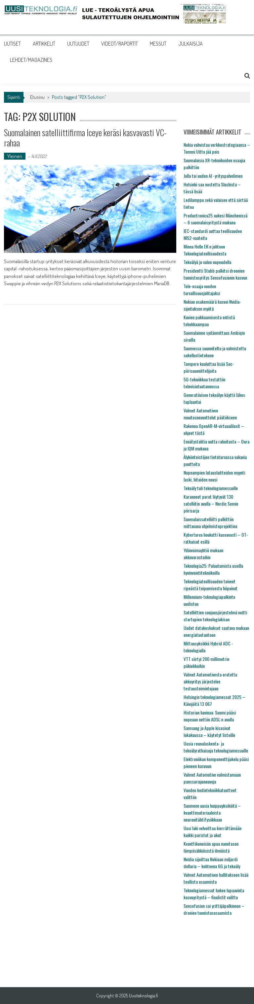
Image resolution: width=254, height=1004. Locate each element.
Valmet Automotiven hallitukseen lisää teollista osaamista (216, 878)
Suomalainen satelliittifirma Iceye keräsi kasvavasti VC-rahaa (85, 137)
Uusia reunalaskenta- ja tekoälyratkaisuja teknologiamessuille (216, 747)
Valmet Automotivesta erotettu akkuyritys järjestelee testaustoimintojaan (210, 681)
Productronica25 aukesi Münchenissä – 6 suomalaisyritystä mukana (215, 219)
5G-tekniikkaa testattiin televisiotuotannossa (204, 383)
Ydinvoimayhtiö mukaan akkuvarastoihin (203, 553)
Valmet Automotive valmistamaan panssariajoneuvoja (212, 778)
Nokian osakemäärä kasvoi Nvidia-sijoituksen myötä (212, 305)
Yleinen (14, 156)
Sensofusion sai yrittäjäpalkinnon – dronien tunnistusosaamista (214, 909)
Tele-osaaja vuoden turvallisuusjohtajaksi (202, 289)
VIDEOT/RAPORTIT (119, 43)
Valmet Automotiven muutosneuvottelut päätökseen (210, 414)
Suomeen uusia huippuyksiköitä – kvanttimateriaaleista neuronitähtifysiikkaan (212, 812)
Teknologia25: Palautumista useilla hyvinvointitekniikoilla (213, 569)
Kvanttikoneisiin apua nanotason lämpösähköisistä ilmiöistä (211, 847)
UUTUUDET (78, 43)
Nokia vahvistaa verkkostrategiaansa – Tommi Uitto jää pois (217, 148)
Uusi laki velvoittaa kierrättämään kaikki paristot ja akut (212, 831)
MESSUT (158, 43)
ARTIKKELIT (44, 43)
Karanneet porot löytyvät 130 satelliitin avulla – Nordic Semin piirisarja (211, 503)
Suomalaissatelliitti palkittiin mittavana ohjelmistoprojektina (210, 522)
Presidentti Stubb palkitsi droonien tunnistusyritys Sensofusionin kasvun (215, 274)
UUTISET (12, 43)
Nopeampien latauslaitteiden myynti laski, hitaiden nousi (214, 476)
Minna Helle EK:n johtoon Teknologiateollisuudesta (205, 250)
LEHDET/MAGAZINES (31, 60)
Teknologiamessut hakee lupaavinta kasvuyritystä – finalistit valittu (214, 894)
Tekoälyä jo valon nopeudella (207, 261)
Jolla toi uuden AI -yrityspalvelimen (213, 175)
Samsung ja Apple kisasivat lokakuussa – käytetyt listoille (209, 731)
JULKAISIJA (190, 43)
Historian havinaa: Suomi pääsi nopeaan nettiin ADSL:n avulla (210, 716)
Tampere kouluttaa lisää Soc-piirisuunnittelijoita (209, 367)
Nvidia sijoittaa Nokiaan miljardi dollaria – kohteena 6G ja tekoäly (212, 862)
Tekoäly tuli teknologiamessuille (211, 487)
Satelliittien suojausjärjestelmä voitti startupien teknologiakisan (215, 616)
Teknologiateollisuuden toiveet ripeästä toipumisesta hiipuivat (210, 585)
